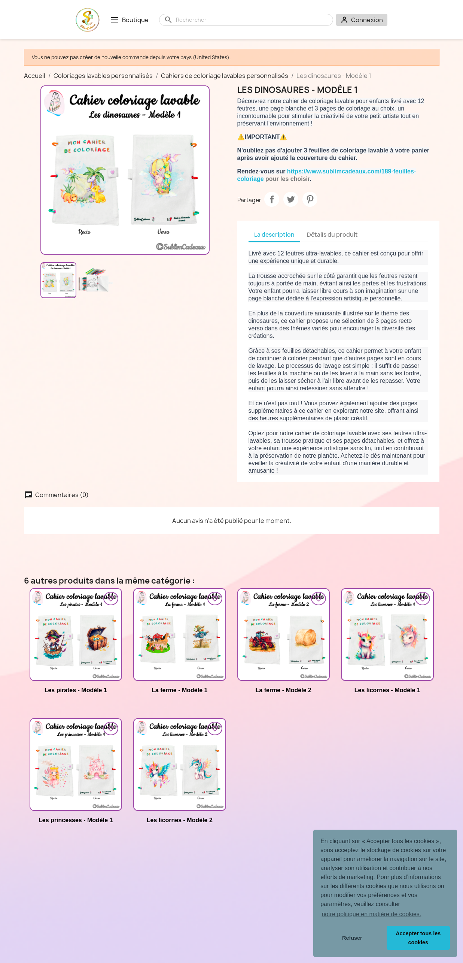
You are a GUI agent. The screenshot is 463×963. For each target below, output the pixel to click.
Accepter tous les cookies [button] (418, 937)
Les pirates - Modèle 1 (76, 690)
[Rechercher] (252, 20)
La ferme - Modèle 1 (179, 690)
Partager (271, 199)
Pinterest (309, 199)
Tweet (290, 199)
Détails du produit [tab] (332, 235)
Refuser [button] (352, 938)
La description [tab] (274, 235)
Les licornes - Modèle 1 (387, 690)
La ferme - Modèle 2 (283, 690)
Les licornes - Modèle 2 (180, 820)
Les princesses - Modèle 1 (76, 820)
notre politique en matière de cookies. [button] (371, 914)
